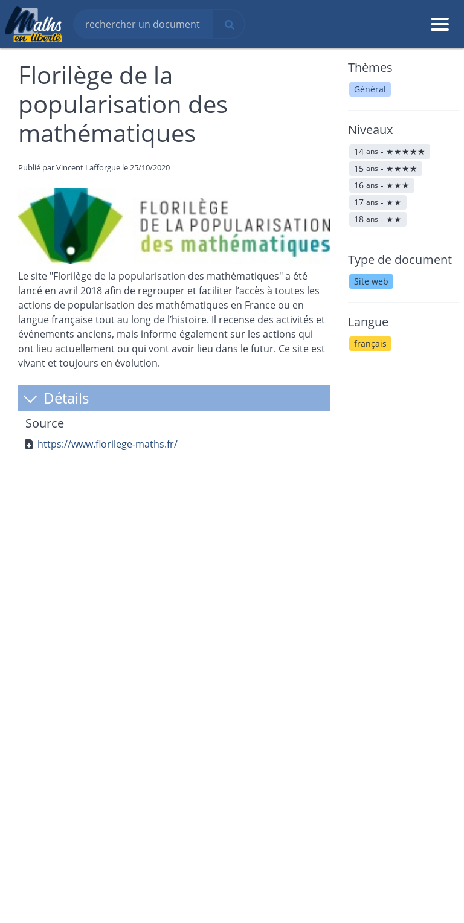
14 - (389, 151)
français (370, 343)
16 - (382, 185)
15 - (385, 168)
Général (370, 89)
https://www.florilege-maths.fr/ (107, 444)
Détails (56, 398)
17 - (378, 202)
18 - (378, 219)
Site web (371, 281)
